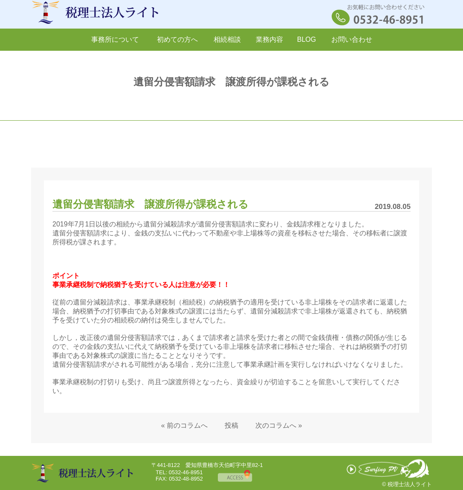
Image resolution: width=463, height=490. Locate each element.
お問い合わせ (351, 39)
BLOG (306, 39)
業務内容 (269, 39)
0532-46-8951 (186, 472)
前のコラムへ (187, 425)
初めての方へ (177, 39)
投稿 (231, 425)
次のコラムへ (275, 425)
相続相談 (227, 39)
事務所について (115, 39)
